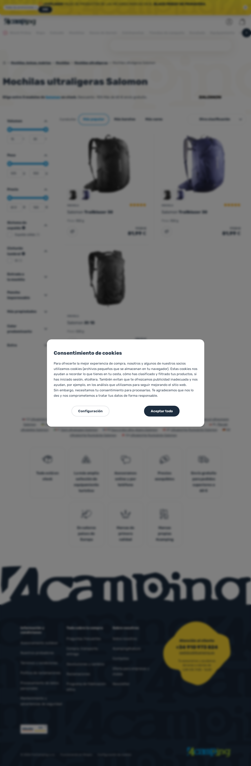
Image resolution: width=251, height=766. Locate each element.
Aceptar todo (162, 411)
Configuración (90, 411)
